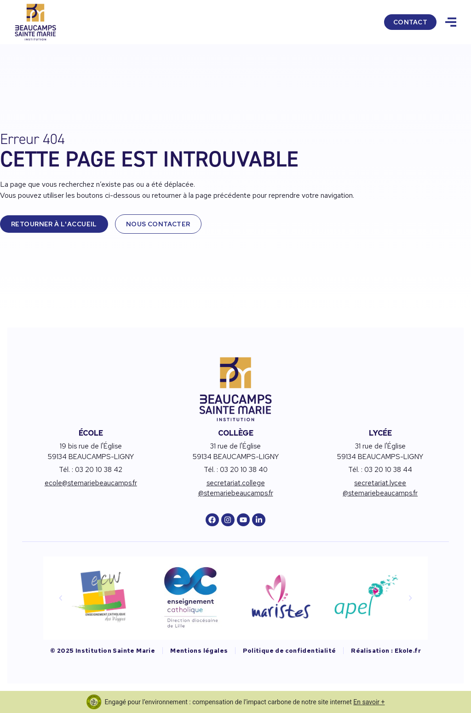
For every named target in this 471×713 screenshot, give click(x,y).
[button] (60, 598)
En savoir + (369, 702)
